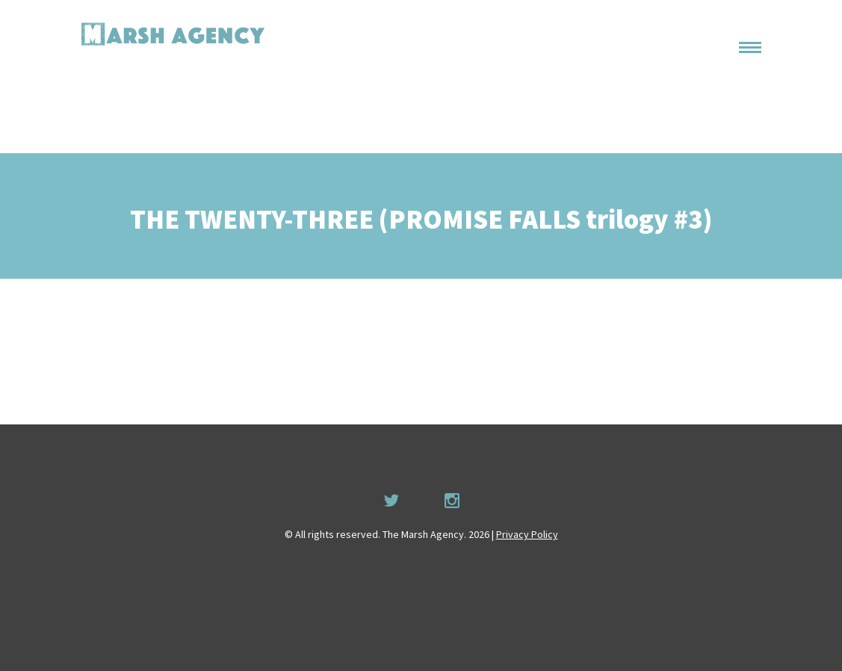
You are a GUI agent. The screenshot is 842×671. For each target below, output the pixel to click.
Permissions (714, 90)
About (730, 62)
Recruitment (721, 118)
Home (730, 33)
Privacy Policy (527, 534)
